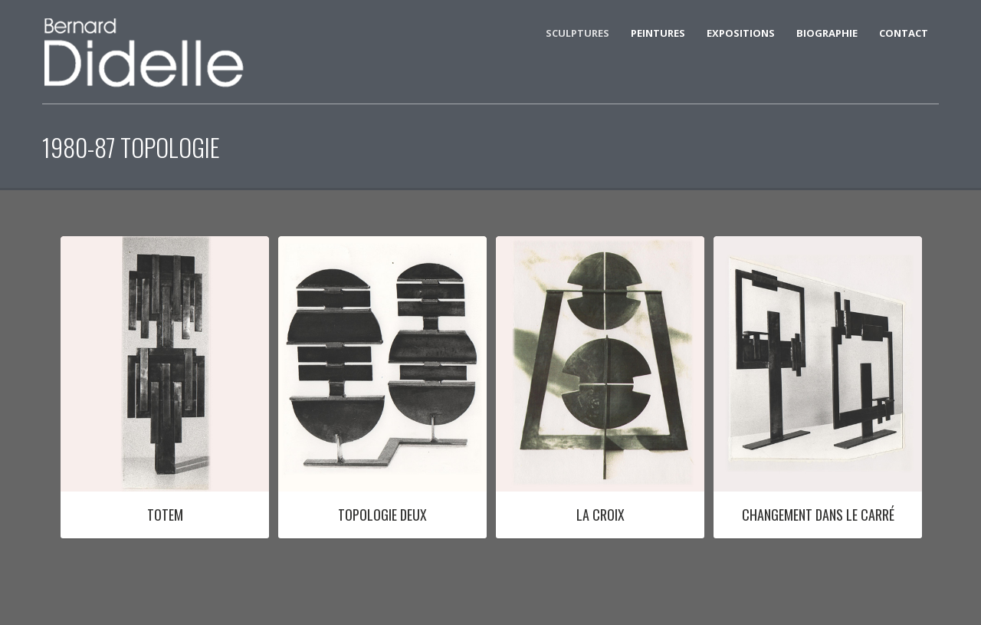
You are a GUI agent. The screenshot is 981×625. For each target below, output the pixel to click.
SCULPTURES (577, 33)
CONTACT (903, 33)
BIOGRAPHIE (827, 33)
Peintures (658, 33)
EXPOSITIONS (741, 33)
